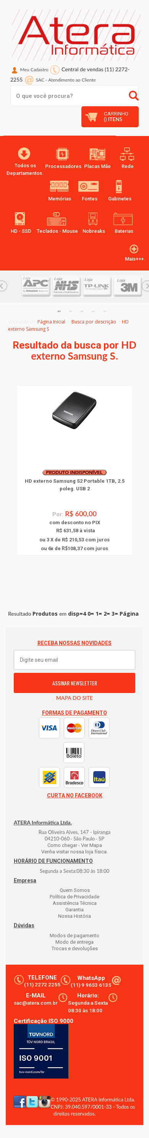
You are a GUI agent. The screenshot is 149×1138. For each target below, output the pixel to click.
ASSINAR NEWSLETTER (74, 683)
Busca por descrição (93, 322)
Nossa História (74, 916)
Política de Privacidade (74, 897)
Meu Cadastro (34, 69)
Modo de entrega (74, 942)
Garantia (74, 909)
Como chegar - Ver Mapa (74, 845)
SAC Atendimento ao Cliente (66, 80)
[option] (36, 286)
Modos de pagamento (74, 935)
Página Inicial (51, 322)
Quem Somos (75, 890)
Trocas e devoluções (75, 948)
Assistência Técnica (75, 903)
